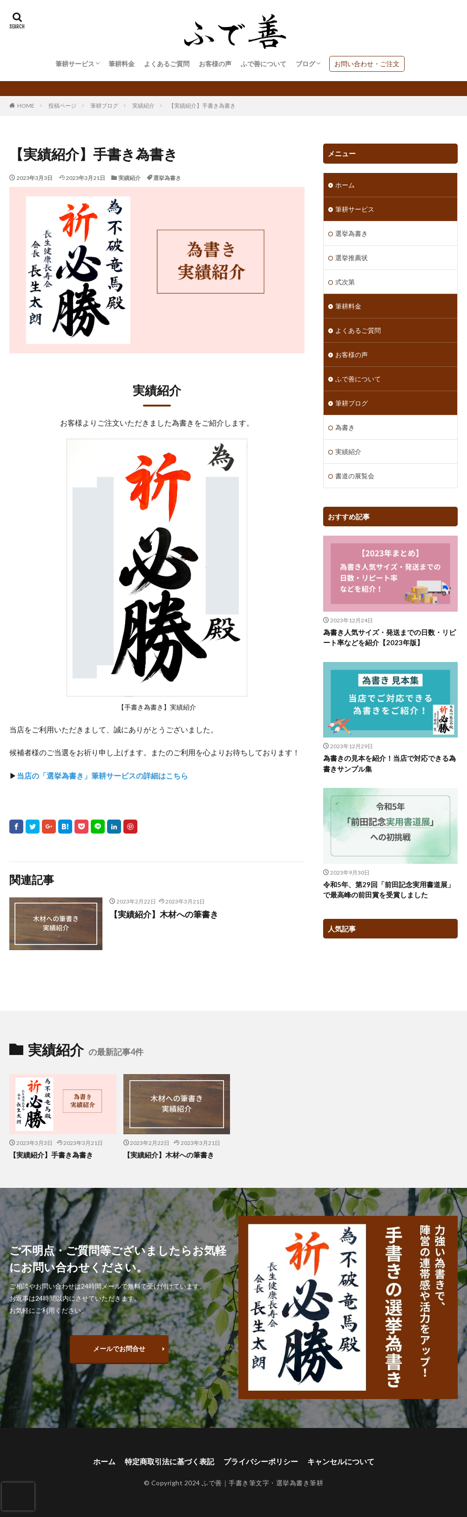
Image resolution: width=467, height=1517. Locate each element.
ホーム (345, 185)
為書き (345, 427)
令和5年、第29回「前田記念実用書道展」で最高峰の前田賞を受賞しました (388, 889)
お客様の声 (215, 64)
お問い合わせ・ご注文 (366, 64)
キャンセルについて (340, 1461)
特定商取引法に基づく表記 (169, 1461)
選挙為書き (167, 177)
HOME (25, 105)
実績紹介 (143, 105)
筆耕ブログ (104, 105)
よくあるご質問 (167, 64)
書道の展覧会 (354, 476)
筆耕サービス (75, 64)
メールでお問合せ (119, 1348)
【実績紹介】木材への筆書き (163, 914)
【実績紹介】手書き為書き (202, 105)
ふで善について (263, 64)
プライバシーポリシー (260, 1461)
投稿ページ (62, 105)
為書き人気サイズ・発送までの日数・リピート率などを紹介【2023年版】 (389, 637)
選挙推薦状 (351, 258)
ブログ (305, 64)
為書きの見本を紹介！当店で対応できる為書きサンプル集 (389, 763)
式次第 (345, 282)
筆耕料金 (121, 64)
